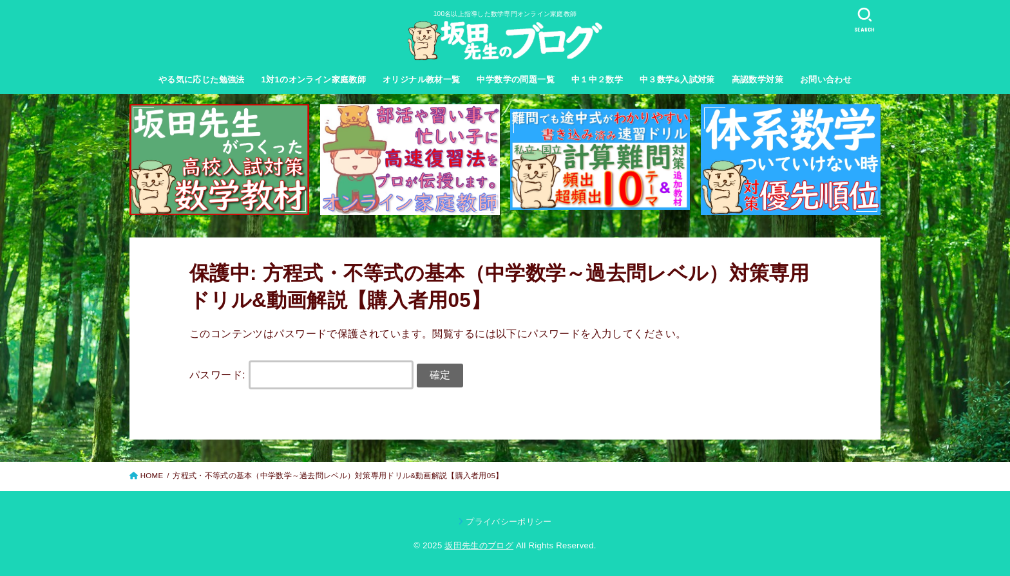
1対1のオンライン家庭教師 (314, 79)
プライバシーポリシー (508, 521)
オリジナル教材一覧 (422, 79)
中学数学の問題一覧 (516, 79)
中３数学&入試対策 (677, 79)
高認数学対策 (757, 79)
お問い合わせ (826, 79)
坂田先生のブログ (478, 545)
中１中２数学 (597, 79)
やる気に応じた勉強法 (201, 79)
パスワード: (301, 374)
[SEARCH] (864, 19)
